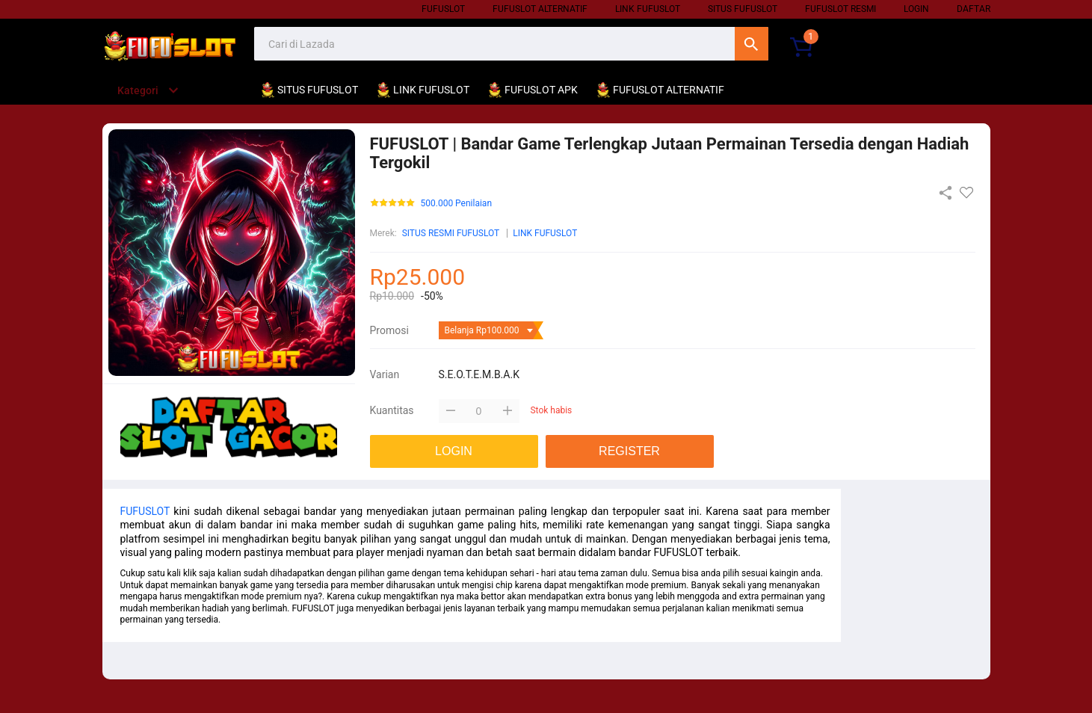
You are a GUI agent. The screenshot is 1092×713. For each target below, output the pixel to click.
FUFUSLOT (145, 511)
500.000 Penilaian (457, 204)
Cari (751, 44)
